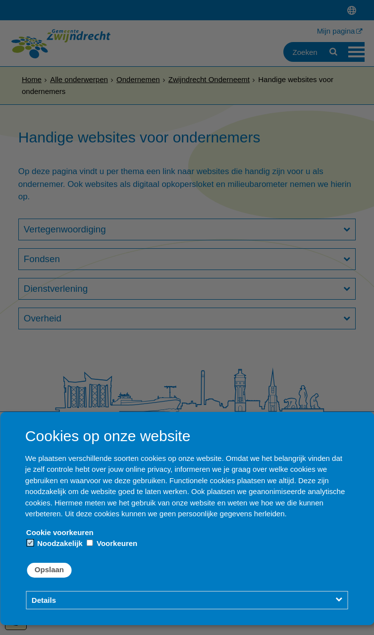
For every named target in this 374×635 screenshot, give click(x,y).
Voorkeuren (112, 543)
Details (44, 600)
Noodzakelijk (55, 543)
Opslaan (49, 569)
